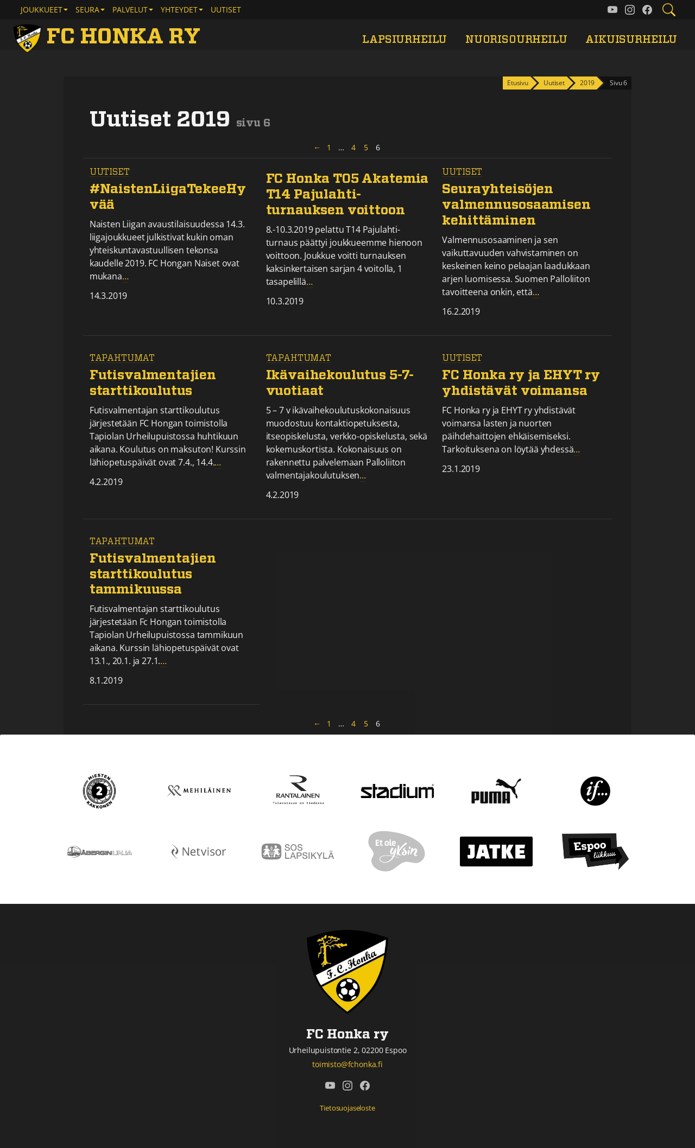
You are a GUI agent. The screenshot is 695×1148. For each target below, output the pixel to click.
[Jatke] (496, 851)
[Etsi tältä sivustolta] (669, 9)
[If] (595, 790)
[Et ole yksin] (397, 851)
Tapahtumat (122, 358)
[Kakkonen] (99, 790)
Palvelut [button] (130, 9)
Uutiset (226, 9)
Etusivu (517, 82)
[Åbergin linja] (100, 851)
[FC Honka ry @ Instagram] (630, 9)
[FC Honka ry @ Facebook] (647, 9)
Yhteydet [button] (179, 9)
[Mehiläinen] (199, 790)
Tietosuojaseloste (347, 1108)
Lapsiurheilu (404, 39)
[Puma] (496, 790)
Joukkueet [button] (41, 9)
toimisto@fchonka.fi (347, 1064)
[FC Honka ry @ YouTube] (612, 9)
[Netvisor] (199, 851)
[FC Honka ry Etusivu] (108, 37)
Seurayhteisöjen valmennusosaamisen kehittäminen (516, 205)
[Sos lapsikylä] (297, 851)
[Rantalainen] (297, 790)
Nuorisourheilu (516, 39)
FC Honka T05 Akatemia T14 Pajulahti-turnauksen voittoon (347, 195)
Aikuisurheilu (631, 39)
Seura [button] (87, 9)
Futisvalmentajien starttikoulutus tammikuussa (153, 574)
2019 (587, 82)
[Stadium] (397, 790)
